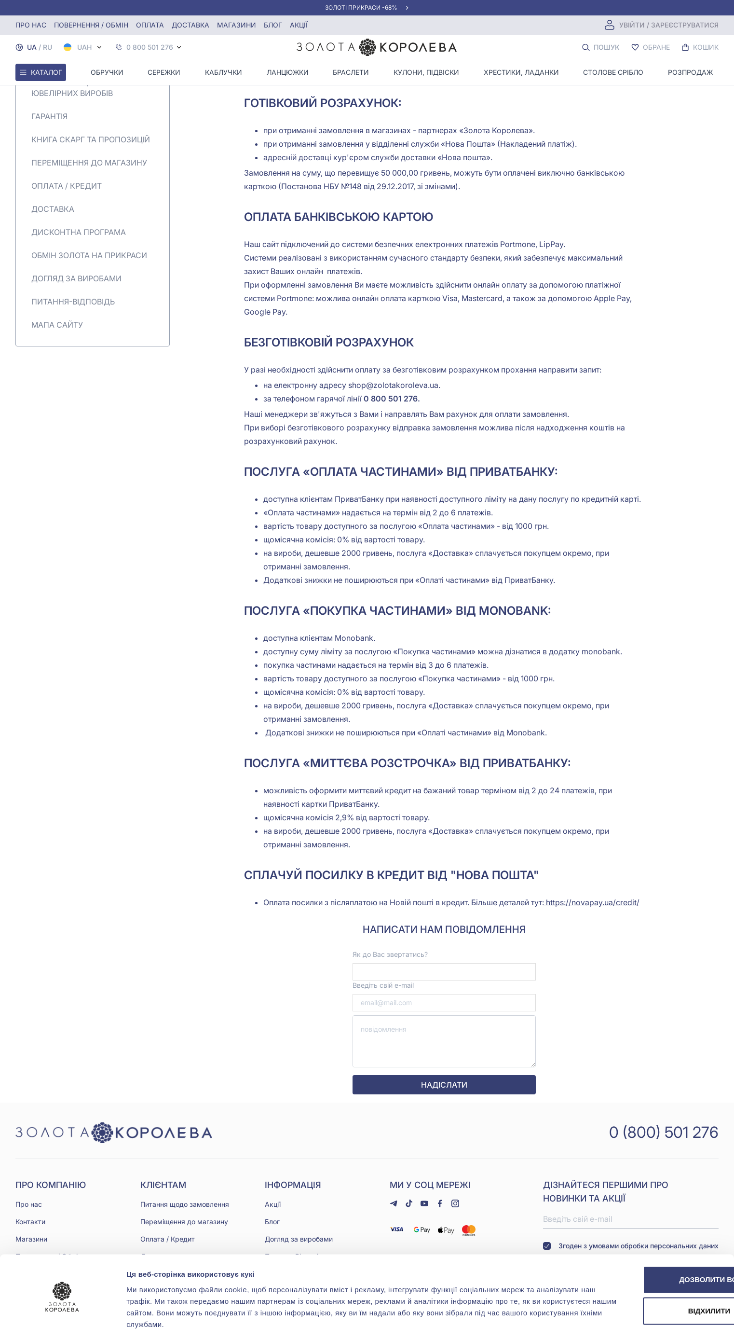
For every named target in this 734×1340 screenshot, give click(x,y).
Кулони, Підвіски (426, 72)
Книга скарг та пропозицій (90, 139)
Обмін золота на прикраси (89, 255)
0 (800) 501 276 (664, 1131)
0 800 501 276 (149, 47)
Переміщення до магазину (89, 162)
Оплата (150, 25)
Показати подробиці (163, 1321)
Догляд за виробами (76, 278)
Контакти (30, 1221)
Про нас (30, 25)
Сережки (164, 72)
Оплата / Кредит (66, 186)
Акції (299, 25)
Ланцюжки (288, 72)
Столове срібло (613, 72)
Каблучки (223, 72)
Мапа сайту (57, 325)
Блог (273, 25)
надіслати (444, 1085)
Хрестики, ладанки (521, 72)
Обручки (107, 72)
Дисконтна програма (78, 232)
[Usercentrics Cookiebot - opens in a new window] (62, 1321)
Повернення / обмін (91, 25)
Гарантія (49, 116)
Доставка (190, 25)
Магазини (236, 25)
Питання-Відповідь (73, 301)
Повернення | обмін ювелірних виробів (73, 87)
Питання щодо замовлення (184, 1204)
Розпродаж (690, 72)
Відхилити (653, 1281)
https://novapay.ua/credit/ (591, 902)
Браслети (351, 72)
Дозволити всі (653, 1250)
